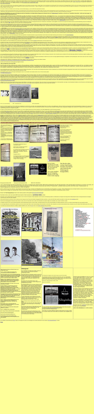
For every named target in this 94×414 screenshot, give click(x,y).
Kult (32, 205)
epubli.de (84, 304)
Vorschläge (73, 199)
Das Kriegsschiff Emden (52, 320)
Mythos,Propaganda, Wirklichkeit (51, 113)
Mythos (31, 113)
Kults (8, 48)
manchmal (84, 112)
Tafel (9, 22)
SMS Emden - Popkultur (75, 50)
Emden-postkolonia (41, 205)
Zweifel (56, 37)
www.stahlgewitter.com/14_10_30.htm (21, 29)
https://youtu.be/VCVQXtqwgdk (37, 192)
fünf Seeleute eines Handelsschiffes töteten (30, 2)
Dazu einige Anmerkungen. (5, 3)
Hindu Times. (78, 1)
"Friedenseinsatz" (54, 13)
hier (67, 310)
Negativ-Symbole (40, 115)
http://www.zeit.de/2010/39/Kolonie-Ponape (7, 80)
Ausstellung (58, 111)
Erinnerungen (12, 33)
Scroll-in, (74, 1)
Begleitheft (8, 111)
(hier (18, 112)
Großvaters (35, 40)
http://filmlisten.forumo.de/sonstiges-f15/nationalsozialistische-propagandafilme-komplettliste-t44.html (17, 60)
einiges (27, 57)
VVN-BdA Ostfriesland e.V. (5, 72)
